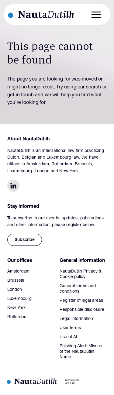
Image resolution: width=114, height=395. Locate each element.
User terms (70, 328)
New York (16, 308)
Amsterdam (18, 272)
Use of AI (68, 337)
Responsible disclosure (82, 310)
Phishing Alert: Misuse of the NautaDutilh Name (81, 351)
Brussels (15, 281)
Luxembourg (19, 299)
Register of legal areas (81, 301)
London (14, 290)
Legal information (76, 319)
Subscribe (25, 240)
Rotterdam (17, 317)
